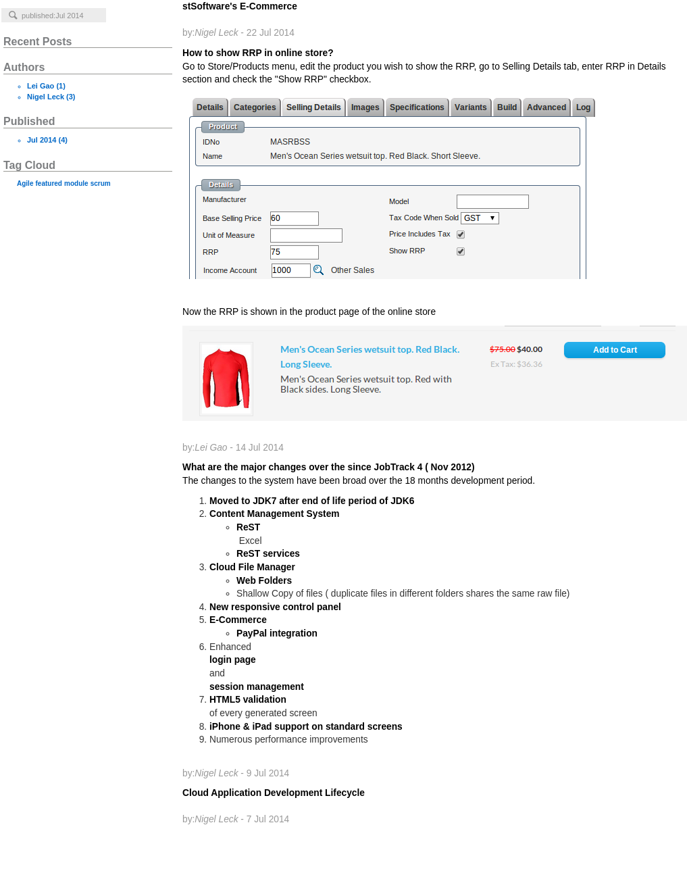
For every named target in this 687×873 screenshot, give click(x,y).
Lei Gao (40, 86)
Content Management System (274, 514)
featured (49, 183)
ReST (248, 527)
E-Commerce (238, 620)
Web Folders (264, 581)
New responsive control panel (275, 607)
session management (256, 687)
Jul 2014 (41, 140)
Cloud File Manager (252, 567)
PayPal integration (276, 633)
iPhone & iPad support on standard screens (306, 727)
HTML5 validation (247, 700)
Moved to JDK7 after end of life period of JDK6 (311, 501)
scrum (101, 183)
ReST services (268, 554)
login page (232, 660)
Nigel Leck (45, 97)
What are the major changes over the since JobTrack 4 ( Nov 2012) (431, 474)
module (76, 183)
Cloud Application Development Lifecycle (273, 806)
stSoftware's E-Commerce (239, 19)
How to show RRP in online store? (431, 250)
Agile (25, 183)
